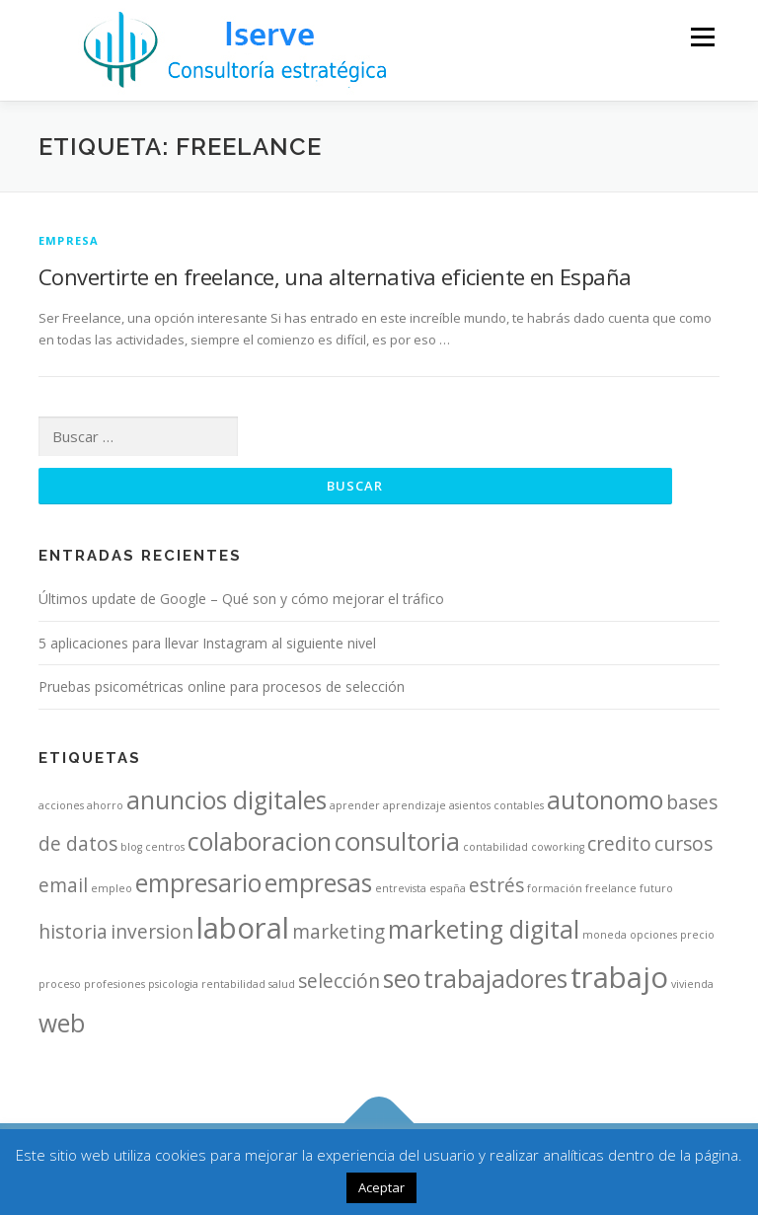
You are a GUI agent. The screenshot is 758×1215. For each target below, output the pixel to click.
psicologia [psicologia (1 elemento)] (173, 984)
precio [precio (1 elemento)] (697, 935)
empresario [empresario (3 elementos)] (198, 883)
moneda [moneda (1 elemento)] (604, 935)
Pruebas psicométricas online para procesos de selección (221, 686)
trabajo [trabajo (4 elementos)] (619, 977)
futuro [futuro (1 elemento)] (656, 888)
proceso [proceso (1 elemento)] (59, 984)
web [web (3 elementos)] (61, 1023)
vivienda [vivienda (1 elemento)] (692, 984)
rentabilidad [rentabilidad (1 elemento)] (233, 984)
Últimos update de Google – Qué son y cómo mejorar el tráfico (241, 598)
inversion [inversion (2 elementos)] (152, 932)
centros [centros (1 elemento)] (165, 847)
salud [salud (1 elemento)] (281, 984)
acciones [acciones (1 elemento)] (61, 805)
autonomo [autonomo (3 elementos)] (605, 800)
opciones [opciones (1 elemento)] (653, 935)
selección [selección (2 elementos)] (339, 981)
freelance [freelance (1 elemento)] (611, 888)
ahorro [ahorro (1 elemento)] (105, 805)
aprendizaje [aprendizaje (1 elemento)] (414, 805)
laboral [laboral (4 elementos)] (242, 928)
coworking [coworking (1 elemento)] (557, 847)
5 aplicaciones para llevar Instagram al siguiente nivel (207, 643)
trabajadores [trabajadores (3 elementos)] (495, 978)
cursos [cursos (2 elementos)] (683, 844)
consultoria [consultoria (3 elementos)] (397, 841)
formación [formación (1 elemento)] (554, 888)
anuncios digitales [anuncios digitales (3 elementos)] (226, 800)
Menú (702, 36)
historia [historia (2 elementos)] (73, 932)
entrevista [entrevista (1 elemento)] (400, 888)
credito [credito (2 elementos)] (619, 844)
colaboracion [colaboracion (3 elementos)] (260, 841)
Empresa (68, 240)
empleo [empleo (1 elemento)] (111, 888)
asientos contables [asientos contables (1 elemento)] (496, 805)
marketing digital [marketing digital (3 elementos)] (483, 929)
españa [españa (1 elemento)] (447, 888)
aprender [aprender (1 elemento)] (355, 805)
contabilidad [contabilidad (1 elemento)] (495, 847)
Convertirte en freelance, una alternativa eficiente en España (334, 276)
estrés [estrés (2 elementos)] (496, 885)
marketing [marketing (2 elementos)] (338, 932)
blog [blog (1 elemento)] (131, 847)
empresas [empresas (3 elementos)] (318, 883)
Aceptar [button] (381, 1187)
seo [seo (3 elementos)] (401, 978)
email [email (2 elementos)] (63, 885)
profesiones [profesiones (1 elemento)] (114, 984)
